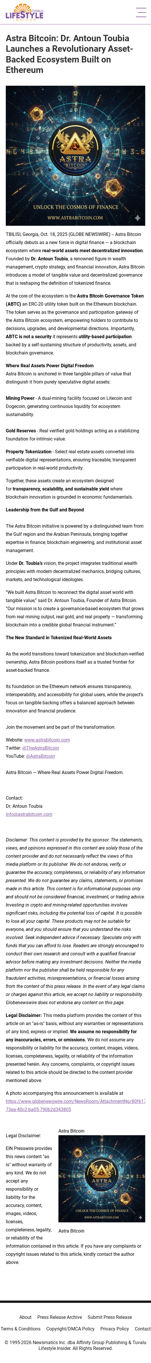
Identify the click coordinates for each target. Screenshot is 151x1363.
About (25, 1317)
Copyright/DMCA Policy (70, 1329)
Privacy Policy (114, 1329)
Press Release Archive (59, 1317)
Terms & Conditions (20, 1329)
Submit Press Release (110, 1317)
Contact (143, 1329)
